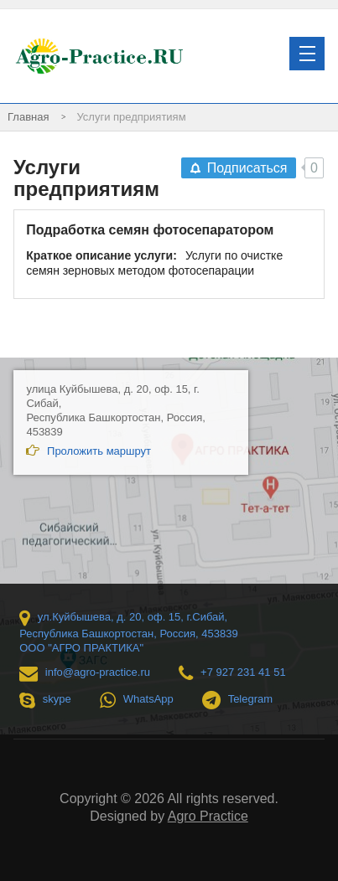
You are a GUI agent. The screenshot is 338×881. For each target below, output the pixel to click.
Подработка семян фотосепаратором (149, 230)
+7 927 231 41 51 (232, 673)
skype (45, 700)
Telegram (237, 700)
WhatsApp (137, 700)
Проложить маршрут (88, 450)
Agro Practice (208, 816)
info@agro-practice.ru (84, 673)
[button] (307, 53)
